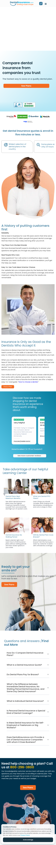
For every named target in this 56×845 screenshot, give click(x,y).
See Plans (26, 85)
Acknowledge (28, 840)
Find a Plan (7, 387)
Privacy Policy (25, 835)
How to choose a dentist (28, 382)
